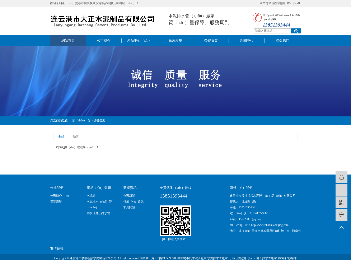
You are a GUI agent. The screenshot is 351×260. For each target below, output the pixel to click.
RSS (289, 3)
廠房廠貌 (175, 40)
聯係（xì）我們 (241, 188)
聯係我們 (282, 40)
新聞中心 (246, 40)
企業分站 (265, 3)
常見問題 (129, 207)
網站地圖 (279, 3)
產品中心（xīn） (139, 40)
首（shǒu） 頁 (81, 120)
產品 (61, 136)
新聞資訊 (130, 188)
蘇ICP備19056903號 (164, 258)
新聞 (76, 136)
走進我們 (57, 188)
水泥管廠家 (199, 258)
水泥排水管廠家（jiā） (222, 258)
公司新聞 (129, 195)
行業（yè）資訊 (133, 201)
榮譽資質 (211, 40)
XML (297, 3)
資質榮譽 (56, 201)
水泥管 (91, 195)
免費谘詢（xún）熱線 (176, 188)
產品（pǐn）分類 (99, 188)
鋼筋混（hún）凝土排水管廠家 (257, 258)
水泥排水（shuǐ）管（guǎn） (99, 204)
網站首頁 (68, 40)
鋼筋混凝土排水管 (98, 213)
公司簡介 (104, 40)
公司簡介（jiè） (60, 195)
